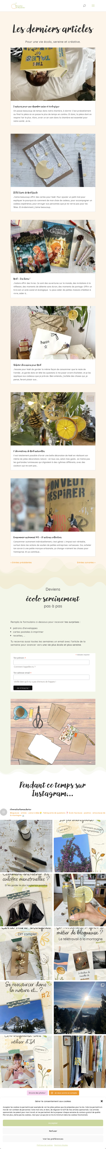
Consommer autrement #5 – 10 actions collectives (37, 537)
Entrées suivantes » (86, 562)
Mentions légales (61, 1145)
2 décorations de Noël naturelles (29, 451)
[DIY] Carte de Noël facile (25, 192)
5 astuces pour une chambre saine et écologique (36, 106)
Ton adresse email (22, 673)
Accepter (53, 1122)
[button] (101, 1101)
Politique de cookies (45, 1145)
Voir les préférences (53, 1138)
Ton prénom (19, 658)
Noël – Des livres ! (21, 278)
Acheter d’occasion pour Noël (27, 365)
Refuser (53, 1130)
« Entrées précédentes (21, 562)
